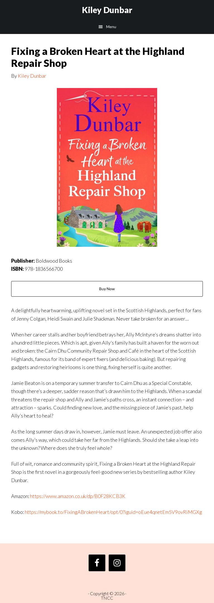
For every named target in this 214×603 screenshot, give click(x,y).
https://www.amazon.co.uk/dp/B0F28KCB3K (77, 496)
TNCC (107, 597)
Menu (111, 26)
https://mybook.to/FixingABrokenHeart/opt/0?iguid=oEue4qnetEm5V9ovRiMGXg (113, 512)
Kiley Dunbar (107, 10)
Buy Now (107, 288)
